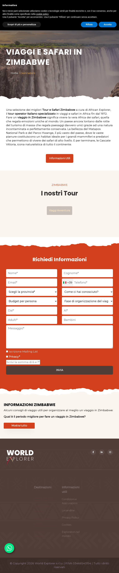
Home (14, 73)
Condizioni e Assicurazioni (69, 502)
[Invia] (59, 370)
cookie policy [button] (42, 14)
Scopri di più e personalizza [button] (21, 24)
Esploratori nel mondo (71, 535)
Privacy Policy (70, 518)
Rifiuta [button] (89, 24)
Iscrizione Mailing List (23, 351)
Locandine (68, 511)
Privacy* (14, 356)
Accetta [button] (108, 24)
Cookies (66, 526)
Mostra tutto (19, 425)
